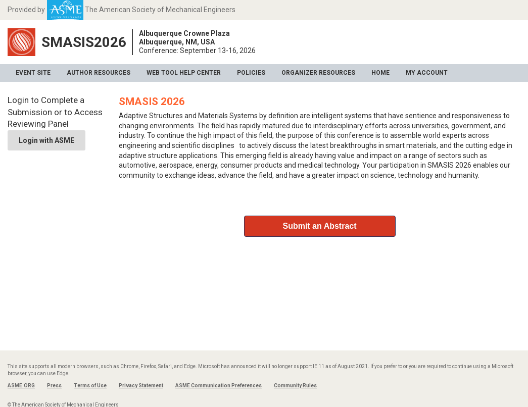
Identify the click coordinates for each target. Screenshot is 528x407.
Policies (251, 72)
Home (380, 72)
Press (54, 385)
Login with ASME (46, 140)
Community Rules (295, 385)
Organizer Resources (318, 72)
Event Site (33, 72)
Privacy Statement (141, 385)
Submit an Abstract (319, 226)
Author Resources (98, 72)
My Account (427, 72)
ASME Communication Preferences (218, 385)
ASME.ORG (21, 385)
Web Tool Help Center (184, 72)
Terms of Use (90, 385)
